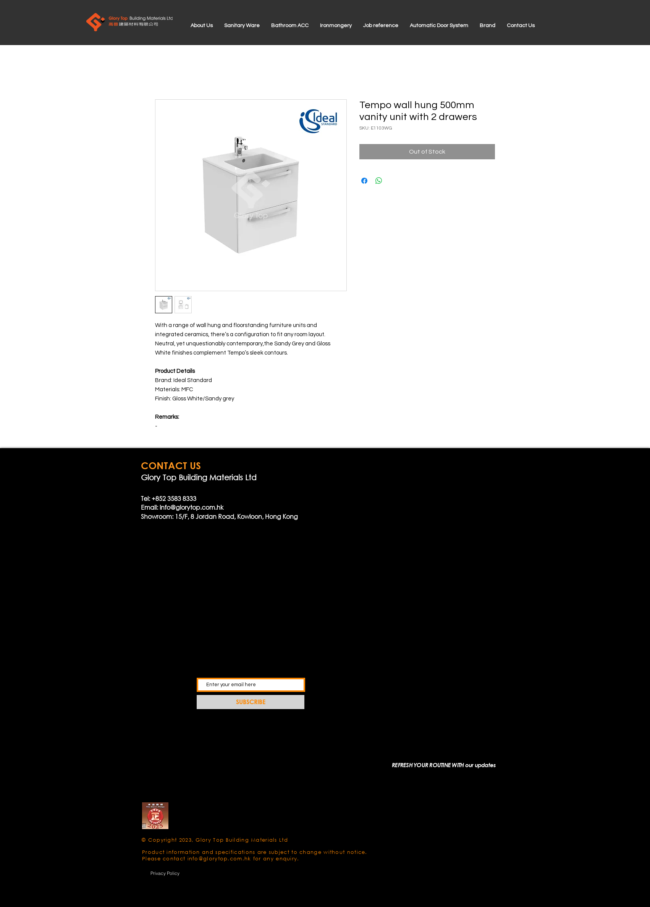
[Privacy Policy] (165, 873)
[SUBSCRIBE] (250, 702)
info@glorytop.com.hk (191, 507)
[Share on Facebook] (364, 180)
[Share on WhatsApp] (378, 180)
